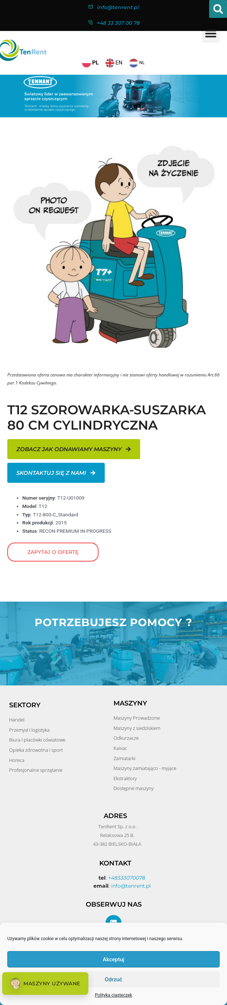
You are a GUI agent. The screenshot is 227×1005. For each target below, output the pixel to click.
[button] (218, 9)
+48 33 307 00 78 (118, 23)
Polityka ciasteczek (113, 995)
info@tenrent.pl (118, 7)
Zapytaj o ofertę (52, 552)
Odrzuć (113, 979)
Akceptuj (113, 959)
